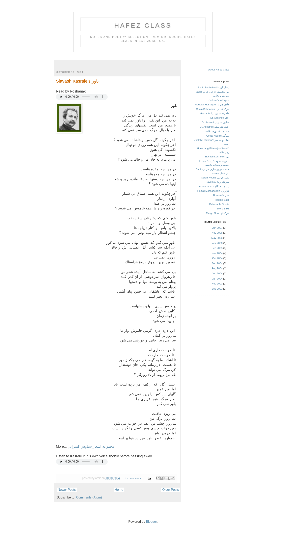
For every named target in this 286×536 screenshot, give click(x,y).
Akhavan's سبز (221, 195)
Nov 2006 (217, 232)
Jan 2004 (217, 278)
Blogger (151, 521)
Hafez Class (143, 25)
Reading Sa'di (221, 199)
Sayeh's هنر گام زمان (217, 181)
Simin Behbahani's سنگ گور (213, 87)
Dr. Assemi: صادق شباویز (215, 122)
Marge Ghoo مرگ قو (217, 213)
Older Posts (170, 489)
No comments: (134, 478)
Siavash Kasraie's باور (77, 81)
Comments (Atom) (89, 497)
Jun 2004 (217, 273)
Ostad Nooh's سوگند (217, 135)
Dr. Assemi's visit (219, 117)
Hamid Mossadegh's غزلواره (213, 190)
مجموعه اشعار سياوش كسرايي (92, 446)
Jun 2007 (217, 227)
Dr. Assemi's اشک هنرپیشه (214, 126)
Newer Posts (67, 489)
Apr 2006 (217, 243)
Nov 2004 (217, 253)
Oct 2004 (217, 258)
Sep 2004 (217, 263)
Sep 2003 (217, 288)
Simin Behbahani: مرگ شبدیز (212, 109)
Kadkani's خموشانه (218, 100)
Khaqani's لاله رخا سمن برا (214, 113)
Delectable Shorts (219, 204)
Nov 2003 (217, 283)
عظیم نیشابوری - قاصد (216, 131)
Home (119, 489)
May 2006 (216, 237)
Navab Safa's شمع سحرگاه (214, 186)
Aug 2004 (217, 268)
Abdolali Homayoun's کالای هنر (212, 104)
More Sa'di (223, 208)
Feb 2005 (217, 248)
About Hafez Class (218, 69)
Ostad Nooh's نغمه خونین (215, 177)
